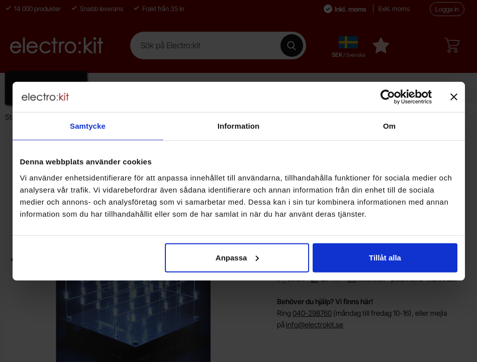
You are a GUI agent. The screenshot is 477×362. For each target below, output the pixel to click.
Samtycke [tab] (88, 126)
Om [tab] (389, 126)
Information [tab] (239, 126)
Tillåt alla (385, 257)
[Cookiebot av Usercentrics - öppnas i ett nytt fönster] (388, 97)
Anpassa (237, 257)
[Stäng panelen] (453, 97)
